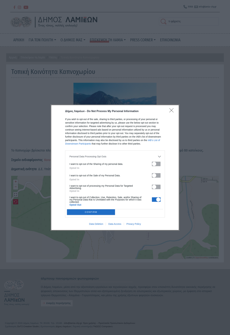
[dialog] (115, 167)
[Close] (172, 111)
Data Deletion (96, 224)
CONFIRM (91, 212)
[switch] (156, 164)
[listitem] (115, 156)
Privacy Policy (133, 224)
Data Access (114, 224)
